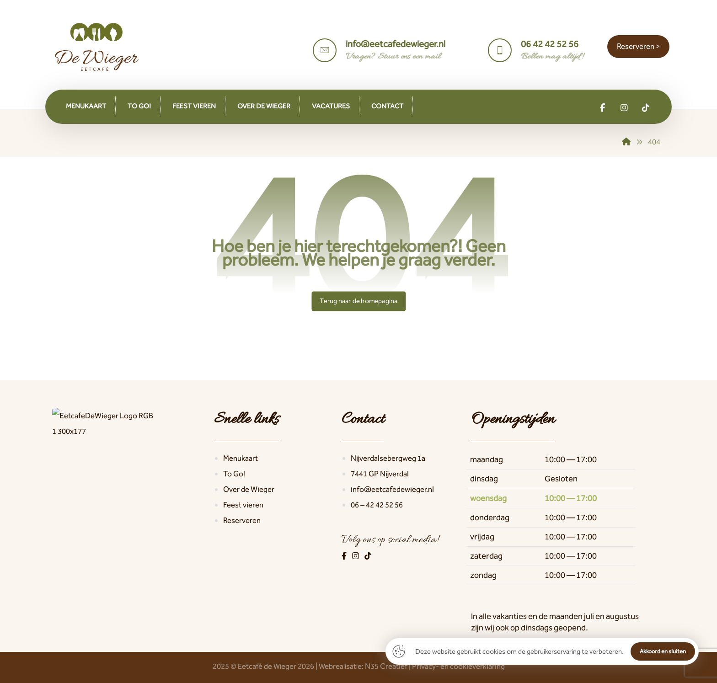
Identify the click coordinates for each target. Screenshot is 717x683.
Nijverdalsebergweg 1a (388, 458)
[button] (603, 108)
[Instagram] (356, 555)
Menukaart (240, 458)
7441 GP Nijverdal (380, 473)
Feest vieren (243, 504)
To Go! (234, 473)
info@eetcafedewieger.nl (392, 489)
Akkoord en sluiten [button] (663, 651)
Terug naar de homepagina (358, 301)
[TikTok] (367, 555)
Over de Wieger (248, 489)
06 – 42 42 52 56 (377, 504)
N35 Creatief (386, 666)
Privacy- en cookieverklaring (458, 666)
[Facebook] (345, 555)
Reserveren (242, 520)
